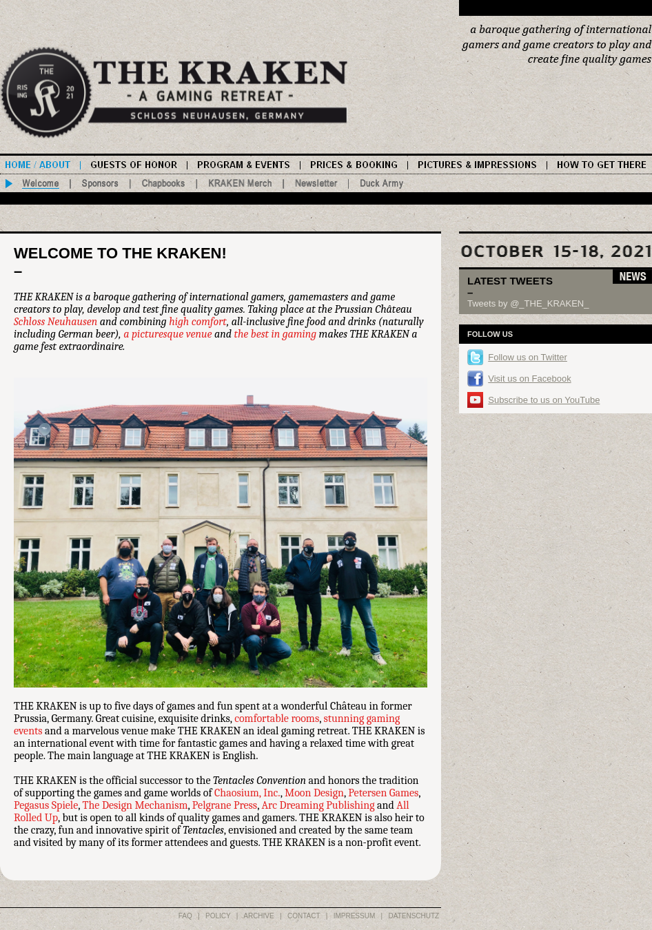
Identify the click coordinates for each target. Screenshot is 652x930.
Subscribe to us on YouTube (544, 400)
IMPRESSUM (355, 916)
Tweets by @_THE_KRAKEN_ (528, 303)
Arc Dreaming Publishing (317, 805)
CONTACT (303, 916)
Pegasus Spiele (46, 805)
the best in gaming (275, 334)
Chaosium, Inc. (247, 793)
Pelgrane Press (224, 805)
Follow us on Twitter (527, 357)
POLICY (218, 916)
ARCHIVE (258, 916)
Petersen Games (383, 793)
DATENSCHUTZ (414, 916)
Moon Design (314, 793)
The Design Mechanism (135, 805)
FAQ (185, 916)
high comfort (198, 322)
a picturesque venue (167, 334)
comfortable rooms (276, 718)
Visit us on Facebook (529, 378)
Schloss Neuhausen (55, 322)
